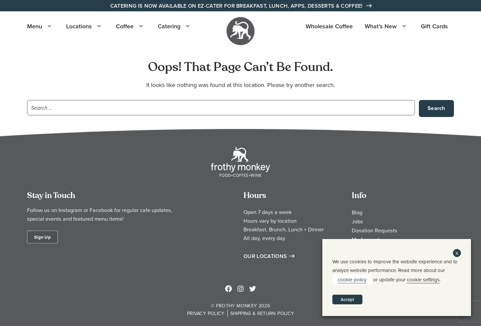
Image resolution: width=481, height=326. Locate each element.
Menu (34, 26)
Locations (79, 26)
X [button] (457, 253)
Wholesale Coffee (329, 26)
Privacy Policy (205, 313)
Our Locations (265, 256)
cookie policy (352, 279)
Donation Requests (374, 230)
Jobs (357, 221)
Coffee (125, 26)
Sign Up (42, 237)
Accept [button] (347, 299)
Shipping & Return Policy (262, 313)
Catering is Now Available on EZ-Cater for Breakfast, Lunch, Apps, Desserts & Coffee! (237, 6)
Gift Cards (434, 26)
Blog (357, 212)
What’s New (381, 26)
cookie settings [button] (423, 279)
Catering (169, 26)
